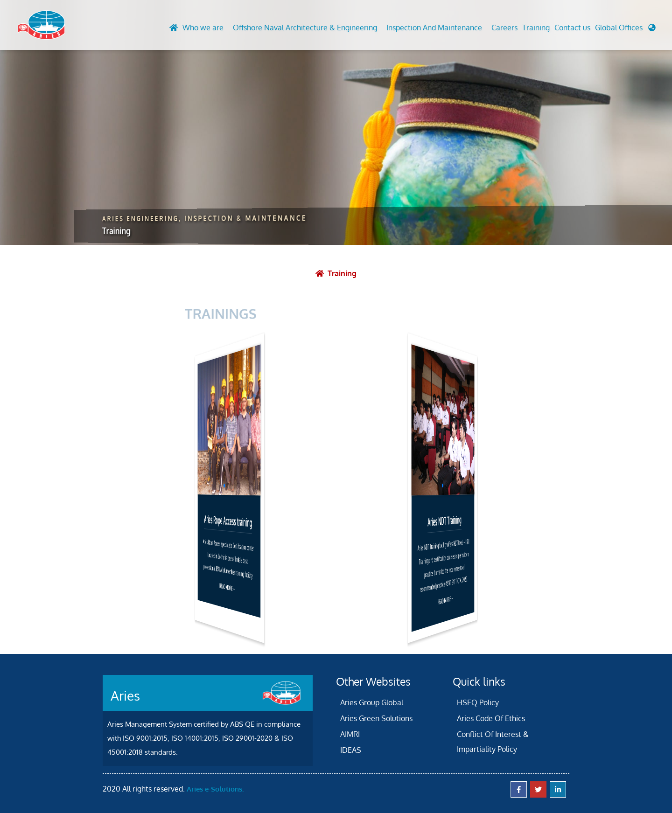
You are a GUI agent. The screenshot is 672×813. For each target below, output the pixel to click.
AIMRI (350, 734)
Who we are (203, 27)
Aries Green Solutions (376, 718)
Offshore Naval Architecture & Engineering (305, 27)
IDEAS (350, 750)
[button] (625, 30)
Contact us (572, 27)
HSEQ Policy (478, 702)
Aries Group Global (371, 702)
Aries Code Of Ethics (491, 718)
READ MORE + (227, 587)
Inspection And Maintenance (434, 27)
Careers (504, 27)
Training (536, 27)
